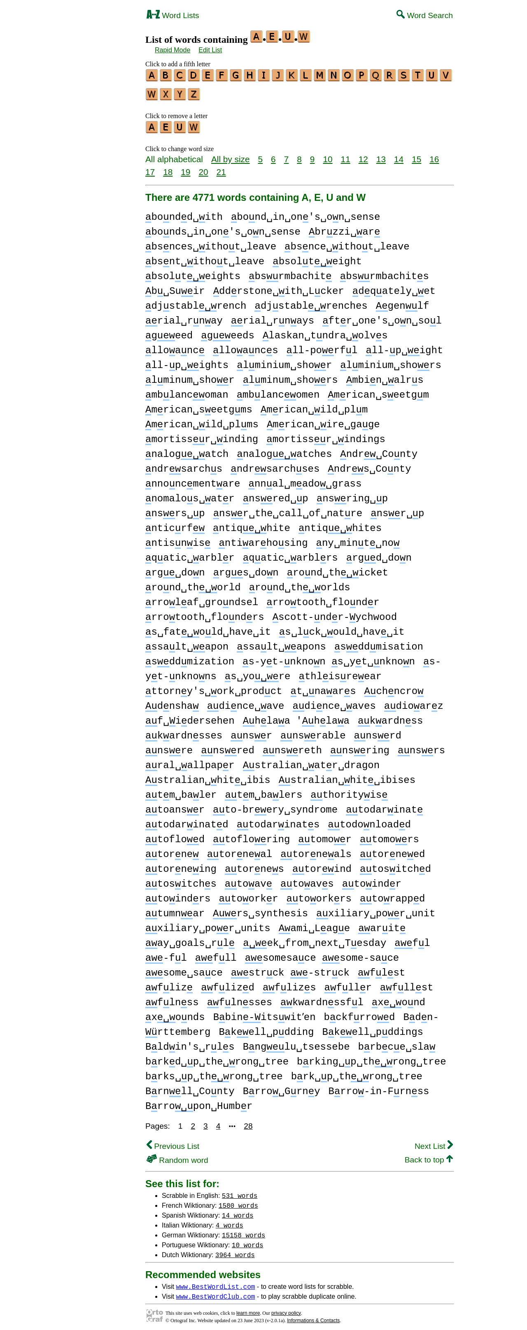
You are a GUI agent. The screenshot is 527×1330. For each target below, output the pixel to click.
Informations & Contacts (313, 1317)
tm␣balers (263, 791)
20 (203, 168)
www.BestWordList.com (215, 1282)
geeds (227, 332)
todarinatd (187, 821)
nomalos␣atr (190, 495)
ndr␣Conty (378, 450)
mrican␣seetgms (198, 406)
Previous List (173, 1142)
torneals (316, 850)
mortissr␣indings (325, 436)
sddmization (189, 658)
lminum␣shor (190, 376)
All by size (230, 155)
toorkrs (319, 895)
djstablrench (195, 302)
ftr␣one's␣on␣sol (382, 317)
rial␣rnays (272, 317)
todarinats (278, 821)
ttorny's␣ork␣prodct (213, 687)
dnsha (172, 702)
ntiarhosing (263, 539)
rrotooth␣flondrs (204, 613)
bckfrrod (363, 1013)
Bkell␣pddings (372, 1028)
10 (327, 155)
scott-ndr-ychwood (335, 613)
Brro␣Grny (281, 1088)
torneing (181, 865)
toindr (371, 880)
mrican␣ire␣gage (323, 421)
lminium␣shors (390, 361)
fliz (169, 984)
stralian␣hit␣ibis (207, 776)
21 (221, 168)
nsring (359, 747)
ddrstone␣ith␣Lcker (278, 287)
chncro (394, 687)
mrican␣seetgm (378, 391)
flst (381, 969)
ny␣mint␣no (358, 539)
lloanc (175, 347)
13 (381, 155)
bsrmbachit (290, 273)
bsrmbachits (384, 273)
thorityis (348, 791)
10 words (248, 1241)
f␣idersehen (190, 717)
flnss (172, 999)
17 (150, 168)
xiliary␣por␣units (207, 925)
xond (398, 999)
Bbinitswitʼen (266, 1013)
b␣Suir (175, 287)
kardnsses (183, 732)
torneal (239, 850)
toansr (175, 806)
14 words (238, 1211)
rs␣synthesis (260, 910)
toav (248, 880)
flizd (227, 984)
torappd (392, 895)
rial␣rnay (184, 317)
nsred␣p (275, 495)
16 (434, 155)
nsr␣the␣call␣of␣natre (287, 510)
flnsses (239, 999)
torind (322, 865)
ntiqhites (340, 524)
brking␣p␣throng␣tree (371, 1058)
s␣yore (258, 673)
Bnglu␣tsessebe (296, 1043)
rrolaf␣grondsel (201, 599)
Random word (177, 1156)
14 (398, 155)
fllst (407, 984)
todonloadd (369, 821)
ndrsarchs (183, 465)
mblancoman (187, 391)
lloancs (245, 347)
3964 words (235, 1250)
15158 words (244, 1231)
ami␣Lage (314, 925)
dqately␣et (394, 287)
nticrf (175, 524)
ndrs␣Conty (369, 465)
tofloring (251, 836)
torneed (392, 850)
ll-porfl (322, 347)
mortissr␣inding (201, 436)
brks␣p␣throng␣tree (214, 1073)
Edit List (210, 50)
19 (185, 168)
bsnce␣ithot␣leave (347, 243)
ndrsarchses (275, 465)
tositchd (395, 865)
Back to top (429, 1156)
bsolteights (192, 273)
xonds (175, 1013)
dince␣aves (333, 702)
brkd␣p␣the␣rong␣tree (217, 1058)
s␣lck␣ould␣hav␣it (342, 628)
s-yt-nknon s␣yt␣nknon (329, 658)
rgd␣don (379, 554)
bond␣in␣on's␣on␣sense (305, 213)
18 (168, 168)
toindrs (177, 895)
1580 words (238, 1201)
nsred (227, 747)
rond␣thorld (193, 584)
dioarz (413, 702)
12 (363, 155)
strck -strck (290, 969)
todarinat (384, 806)
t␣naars (323, 687)
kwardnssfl (322, 999)
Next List (434, 1142)
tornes (254, 865)
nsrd (377, 732)
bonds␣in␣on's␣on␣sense (223, 228)
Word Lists (173, 15)
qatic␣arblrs (290, 554)
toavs (307, 880)
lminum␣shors (290, 376)
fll (216, 954)
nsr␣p (397, 510)
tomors (389, 836)
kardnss (390, 717)
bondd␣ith (184, 213)
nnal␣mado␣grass (304, 480)
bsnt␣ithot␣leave (204, 258)
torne (172, 850)
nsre (169, 747)
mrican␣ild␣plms (202, 421)
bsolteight (317, 258)
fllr (348, 984)
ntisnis (177, 539)
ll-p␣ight (404, 347)
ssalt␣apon (187, 643)
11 (345, 155)
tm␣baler (181, 791)
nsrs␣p (175, 510)
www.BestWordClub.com (215, 1292)
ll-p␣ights (187, 361)
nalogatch (187, 450)
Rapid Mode (172, 50)
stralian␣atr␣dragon (311, 762)
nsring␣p (352, 495)
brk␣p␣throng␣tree (356, 1073)
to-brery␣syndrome (275, 806)
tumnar (175, 910)
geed (169, 332)
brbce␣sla (396, 1043)
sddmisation (378, 643)
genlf (402, 302)
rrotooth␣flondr (322, 599)
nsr (251, 732)
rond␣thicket (337, 569)
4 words (229, 1221)
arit (382, 925)
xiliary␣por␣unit (375, 910)
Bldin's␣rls (190, 1043)
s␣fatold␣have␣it (208, 628)
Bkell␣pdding (266, 1028)
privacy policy (286, 1309)
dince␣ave (245, 702)
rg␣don (175, 569)
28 (248, 1122)
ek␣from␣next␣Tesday (314, 939)
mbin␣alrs (385, 376)
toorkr (248, 895)
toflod (175, 836)
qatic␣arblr (190, 554)
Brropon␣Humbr (198, 1102)
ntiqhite (251, 524)
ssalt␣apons (281, 643)
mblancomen (278, 391)
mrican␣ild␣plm (314, 406)
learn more (248, 1309)
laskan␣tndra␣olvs (325, 332)
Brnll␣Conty (190, 1088)
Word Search (424, 15)
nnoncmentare (192, 480)
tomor (325, 836)
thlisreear (340, 673)
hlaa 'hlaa (296, 717)
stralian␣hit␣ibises (347, 776)
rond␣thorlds (299, 584)
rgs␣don (246, 569)
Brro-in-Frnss (379, 1088)
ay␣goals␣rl (190, 939)
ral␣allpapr (190, 762)
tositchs (181, 880)
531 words (239, 1191)
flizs (289, 984)
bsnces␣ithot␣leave (210, 243)
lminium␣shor (284, 361)
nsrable (312, 732)
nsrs (421, 747)
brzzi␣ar (344, 228)
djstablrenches (310, 302)
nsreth (292, 747)
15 (416, 155)
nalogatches (284, 450)
